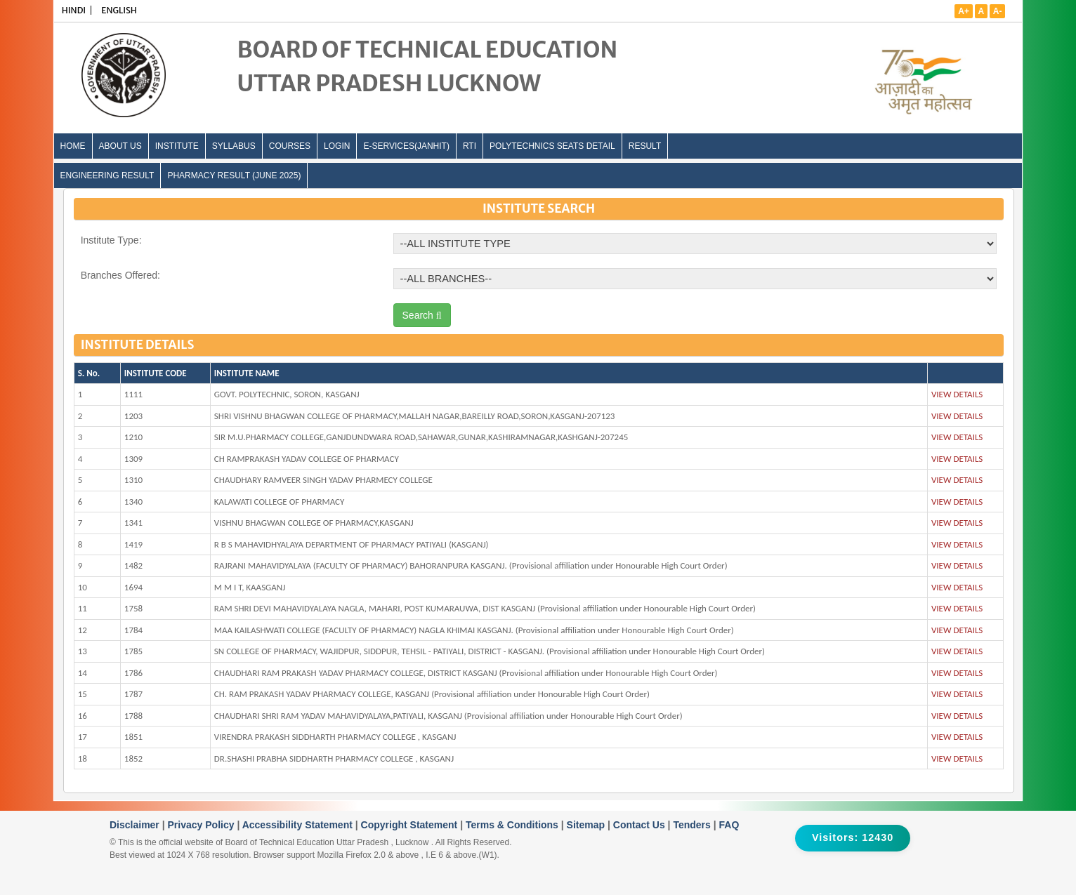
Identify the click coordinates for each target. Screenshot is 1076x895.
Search (422, 315)
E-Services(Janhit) (406, 146)
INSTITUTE (177, 146)
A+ (963, 11)
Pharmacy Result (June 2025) (234, 175)
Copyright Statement (411, 824)
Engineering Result (107, 175)
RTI (469, 146)
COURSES (289, 146)
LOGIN (337, 146)
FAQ (729, 824)
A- (997, 11)
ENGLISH (119, 10)
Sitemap (587, 824)
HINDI (74, 10)
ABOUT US (120, 146)
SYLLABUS (234, 146)
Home (73, 146)
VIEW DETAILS (957, 394)
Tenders (693, 824)
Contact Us (640, 824)
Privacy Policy (202, 824)
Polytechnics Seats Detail (552, 146)
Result (645, 146)
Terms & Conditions (513, 824)
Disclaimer (136, 824)
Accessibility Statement (298, 824)
